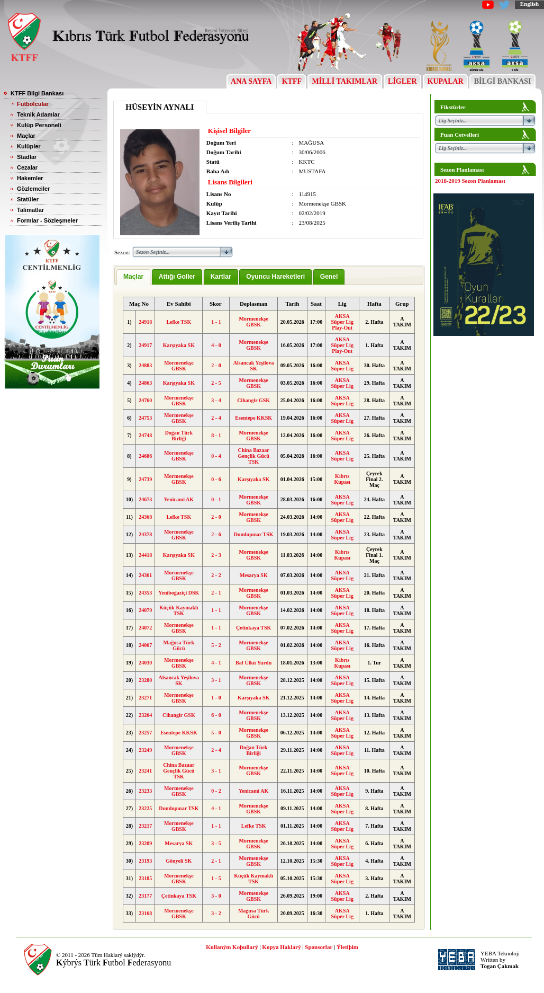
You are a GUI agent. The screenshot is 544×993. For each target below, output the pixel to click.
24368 (145, 517)
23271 (145, 698)
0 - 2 (216, 791)
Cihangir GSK (253, 400)
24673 (145, 499)
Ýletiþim (347, 947)
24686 (145, 456)
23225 (145, 808)
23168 (145, 913)
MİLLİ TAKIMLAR (344, 81)
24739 (145, 479)
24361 (145, 575)
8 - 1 (216, 435)
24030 (145, 663)
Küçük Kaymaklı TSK (178, 610)
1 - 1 (216, 322)
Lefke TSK (178, 322)
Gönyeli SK (179, 861)
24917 (145, 345)
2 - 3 (216, 555)
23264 (145, 715)
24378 (145, 534)
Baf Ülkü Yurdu (253, 663)
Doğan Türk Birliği (179, 435)
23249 (145, 750)
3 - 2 (216, 913)
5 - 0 (216, 732)
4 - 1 (216, 663)
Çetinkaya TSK (253, 628)
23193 (145, 861)
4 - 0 (216, 345)
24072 (145, 628)
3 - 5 (216, 843)
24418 (145, 555)
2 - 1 (216, 593)
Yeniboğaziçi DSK (178, 593)
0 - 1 (216, 499)
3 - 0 (216, 896)
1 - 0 (216, 698)
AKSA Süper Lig (342, 365)
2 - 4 (216, 418)
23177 (145, 896)
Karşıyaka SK (179, 345)
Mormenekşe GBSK (253, 321)
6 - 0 (216, 715)
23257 (145, 732)
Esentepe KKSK (253, 418)
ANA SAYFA (251, 81)
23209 (145, 843)
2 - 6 (216, 534)
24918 (145, 322)
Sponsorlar (318, 947)
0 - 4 (216, 456)
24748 (145, 435)
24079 (145, 610)
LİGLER (402, 81)
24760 (145, 400)
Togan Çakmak (499, 966)
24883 (145, 365)
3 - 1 (216, 680)
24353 (145, 593)
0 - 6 (216, 479)
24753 (145, 418)
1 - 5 (216, 878)
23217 (145, 826)
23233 (145, 791)
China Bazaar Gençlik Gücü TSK (253, 456)
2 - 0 (216, 365)
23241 (145, 771)
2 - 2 (216, 575)
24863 (145, 383)
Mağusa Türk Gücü (179, 645)
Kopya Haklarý (281, 947)
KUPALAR (445, 81)
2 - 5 (216, 383)
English (529, 4)
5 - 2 (216, 645)
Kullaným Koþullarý (232, 947)
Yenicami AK (179, 499)
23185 (145, 878)
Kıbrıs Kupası (342, 479)
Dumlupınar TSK (254, 534)
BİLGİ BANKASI (502, 81)
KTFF (291, 81)
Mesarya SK (254, 575)
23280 (145, 680)
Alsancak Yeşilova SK (253, 365)
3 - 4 (216, 400)
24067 (145, 645)
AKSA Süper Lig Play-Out (342, 322)
